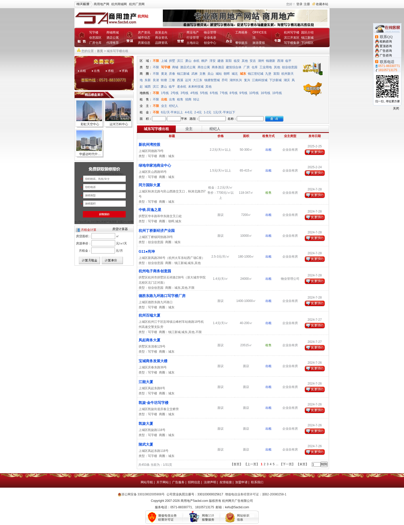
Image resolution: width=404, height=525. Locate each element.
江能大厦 (146, 382)
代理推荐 (112, 43)
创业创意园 (289, 67)
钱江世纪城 (255, 73)
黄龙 (164, 73)
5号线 (204, 93)
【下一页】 (287, 464)
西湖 (280, 61)
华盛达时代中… (90, 154)
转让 (196, 99)
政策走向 (161, 32)
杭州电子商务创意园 (155, 271)
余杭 (196, 61)
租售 (180, 99)
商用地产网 (101, 4)
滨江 (180, 61)
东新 (148, 80)
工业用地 (265, 67)
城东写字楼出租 (156, 129)
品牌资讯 (161, 43)
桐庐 (204, 61)
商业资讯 (161, 37)
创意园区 (95, 37)
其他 (245, 61)
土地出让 (193, 43)
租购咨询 (386, 41)
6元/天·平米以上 (172, 112)
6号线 (214, 93)
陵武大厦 (146, 444)
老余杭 (181, 86)
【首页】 (236, 464)
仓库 (254, 67)
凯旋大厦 (146, 423)
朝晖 (227, 73)
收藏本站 (322, 4)
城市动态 (144, 37)
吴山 (210, 73)
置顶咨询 (386, 46)
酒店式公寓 (188, 67)
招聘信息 (194, 482)
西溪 (180, 80)
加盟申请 (241, 482)
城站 (219, 73)
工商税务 (241, 32)
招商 (188, 99)
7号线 (224, 93)
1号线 (165, 93)
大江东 (197, 80)
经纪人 (173, 106)
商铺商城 (112, 32)
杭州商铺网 (119, 4)
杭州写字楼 (291, 32)
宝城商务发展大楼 (153, 361)
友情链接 (226, 482)
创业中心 (210, 43)
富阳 (228, 61)
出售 (97, 71)
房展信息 (144, 43)
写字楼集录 (291, 43)
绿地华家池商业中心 (155, 165)
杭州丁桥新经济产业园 (157, 230)
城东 (243, 73)
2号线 (175, 93)
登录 (299, 4)
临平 (288, 61)
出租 (83, 71)
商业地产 (193, 32)
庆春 (172, 73)
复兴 (247, 80)
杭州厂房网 (137, 4)
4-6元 (189, 112)
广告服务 (178, 482)
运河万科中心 (119, 124)
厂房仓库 (95, 43)
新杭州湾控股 (149, 144)
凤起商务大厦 (149, 340)
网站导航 (147, 482)
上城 (164, 61)
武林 (194, 73)
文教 (202, 73)
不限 (156, 61)
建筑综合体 (233, 67)
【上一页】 (251, 464)
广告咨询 (386, 51)
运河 (188, 80)
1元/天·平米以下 (224, 112)
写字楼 (93, 32)
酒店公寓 (112, 37)
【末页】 (302, 464)
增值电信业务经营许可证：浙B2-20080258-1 (256, 494)
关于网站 (162, 482)
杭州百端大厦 (149, 315)
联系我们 (257, 482)
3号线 (185, 93)
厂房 (246, 67)
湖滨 (287, 80)
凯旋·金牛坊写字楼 (154, 403)
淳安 (212, 61)
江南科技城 (259, 80)
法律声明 (210, 482)
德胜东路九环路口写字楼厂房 (162, 296)
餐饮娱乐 (241, 43)
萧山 (188, 61)
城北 (235, 73)
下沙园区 (307, 43)
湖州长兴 (236, 80)
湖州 (261, 61)
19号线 (277, 93)
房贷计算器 (120, 229)
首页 (100, 51)
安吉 (253, 61)
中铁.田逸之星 (150, 210)
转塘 (164, 80)
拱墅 (172, 61)
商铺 (175, 67)
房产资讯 (144, 32)
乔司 (225, 80)
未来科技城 (196, 86)
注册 (307, 4)
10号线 (254, 93)
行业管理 (193, 37)
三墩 (172, 80)
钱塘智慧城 (212, 80)
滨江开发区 (291, 37)
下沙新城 (275, 80)
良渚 (156, 80)
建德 (220, 61)
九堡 (268, 73)
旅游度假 (258, 43)
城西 (148, 86)
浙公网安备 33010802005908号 (143, 494)
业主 (164, 106)
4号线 (194, 93)
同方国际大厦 (149, 185)
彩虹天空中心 (90, 124)
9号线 (243, 93)
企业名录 (210, 37)
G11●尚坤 (147, 251)
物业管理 (210, 32)
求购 (125, 71)
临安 (237, 61)
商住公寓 (204, 67)
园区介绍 (307, 32)
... (277, 464)
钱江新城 (307, 37)
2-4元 (198, 112)
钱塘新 (270, 61)
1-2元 (208, 112)
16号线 (265, 93)
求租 (111, 71)
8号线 (234, 93)
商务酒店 (218, 67)
